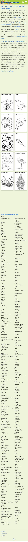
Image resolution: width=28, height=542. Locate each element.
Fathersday (17, 413)
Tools (2, 340)
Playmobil (16, 359)
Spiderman (3, 500)
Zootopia (3, 416)
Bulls (2, 230)
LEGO (2, 320)
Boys (2, 309)
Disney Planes (4, 370)
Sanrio (15, 318)
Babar (2, 441)
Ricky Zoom (4, 332)
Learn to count (4, 426)
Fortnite (16, 232)
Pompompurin (17, 472)
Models (16, 312)
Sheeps (3, 294)
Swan (2, 300)
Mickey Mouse (4, 387)
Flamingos (3, 260)
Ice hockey (16, 389)
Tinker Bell (3, 409)
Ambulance (17, 499)
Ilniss (15, 348)
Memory (3, 430)
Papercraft (16, 377)
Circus (15, 339)
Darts (15, 387)
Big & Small (17, 442)
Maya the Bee (4, 473)
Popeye (3, 346)
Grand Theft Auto (18, 235)
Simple (16, 480)
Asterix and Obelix (5, 344)
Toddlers (16, 436)
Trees (15, 286)
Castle (15, 336)
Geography (17, 258)
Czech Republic (18, 264)
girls (17, 29)
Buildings (16, 334)
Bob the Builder (18, 447)
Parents (3, 531)
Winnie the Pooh (5, 414)
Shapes (16, 477)
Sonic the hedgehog (19, 253)
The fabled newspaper (19, 488)
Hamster (3, 269)
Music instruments (18, 354)
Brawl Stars (17, 226)
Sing (2, 495)
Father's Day (22, 23)
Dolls (15, 298)
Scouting (16, 364)
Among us (16, 221)
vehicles (20, 17)
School (16, 362)
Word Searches (4, 434)
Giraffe (2, 264)
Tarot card (16, 365)
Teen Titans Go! (4, 506)
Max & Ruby (17, 462)
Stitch (2, 505)
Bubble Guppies (5, 445)
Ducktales (3, 453)
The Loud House (5, 513)
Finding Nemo (4, 375)
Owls (2, 283)
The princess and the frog (7, 408)
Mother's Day (14, 23)
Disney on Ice (17, 340)
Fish (2, 258)
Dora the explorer (18, 455)
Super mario (17, 256)
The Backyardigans (18, 486)
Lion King (3, 386)
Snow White (4, 400)
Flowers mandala (18, 327)
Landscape (17, 275)
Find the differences (5, 424)
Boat (15, 502)
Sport (15, 381)
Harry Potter (4, 458)
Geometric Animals (5, 263)
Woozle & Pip (17, 494)
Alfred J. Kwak (4, 439)
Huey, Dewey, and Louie (6, 379)
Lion (2, 277)
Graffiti (2, 317)
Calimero (16, 451)
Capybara (3, 236)
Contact (3, 535)
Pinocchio (3, 392)
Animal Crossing (18, 223)
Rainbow (16, 282)
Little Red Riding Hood (6, 467)
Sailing (16, 392)
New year (16, 421)
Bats (2, 225)
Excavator (16, 507)
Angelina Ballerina (18, 437)
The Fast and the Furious (7, 339)
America (16, 260)
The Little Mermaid (5, 406)
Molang (16, 467)
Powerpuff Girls (18, 314)
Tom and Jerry (4, 521)
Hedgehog (3, 271)
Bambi (2, 362)
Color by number (5, 421)
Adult (2, 216)
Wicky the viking (5, 524)
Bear (2, 227)
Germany (16, 272)
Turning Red (4, 412)
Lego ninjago (4, 323)
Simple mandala (18, 328)
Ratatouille (3, 488)
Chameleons (4, 239)
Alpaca (2, 223)
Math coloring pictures (6, 427)
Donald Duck (4, 373)
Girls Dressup (17, 301)
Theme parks (17, 368)
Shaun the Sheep (18, 478)
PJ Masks (3, 486)
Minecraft (16, 243)
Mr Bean (3, 477)
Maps (15, 277)
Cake (15, 295)
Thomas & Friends (18, 491)
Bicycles (16, 501)
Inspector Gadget (5, 461)
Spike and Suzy (4, 347)
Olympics (16, 422)
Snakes (3, 297)
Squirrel (3, 299)
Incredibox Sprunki (18, 238)
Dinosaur (3, 247)
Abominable (4, 437)
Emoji (15, 342)
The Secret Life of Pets (6, 514)
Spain (15, 283)
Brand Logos (17, 332)
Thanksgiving (17, 429)
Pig (2, 289)
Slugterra (3, 497)
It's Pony (3, 462)
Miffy (15, 464)
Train (15, 521)
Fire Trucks (17, 509)
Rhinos (2, 291)
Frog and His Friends (19, 458)
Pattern (16, 356)
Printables (17, 372)
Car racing (16, 386)
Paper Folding (17, 374)
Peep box (16, 379)
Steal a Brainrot (18, 254)
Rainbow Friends (18, 248)
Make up (16, 309)
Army (2, 310)
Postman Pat (17, 473)
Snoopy (16, 481)
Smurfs (2, 499)
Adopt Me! (16, 220)
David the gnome (5, 450)
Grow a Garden (18, 237)
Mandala (16, 322)
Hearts (16, 303)
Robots (2, 336)
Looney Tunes (4, 469)
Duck (2, 255)
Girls (15, 289)
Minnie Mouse (4, 389)
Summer (16, 427)
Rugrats (3, 489)
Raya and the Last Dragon (7, 397)
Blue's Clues (17, 445)
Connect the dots (5, 423)
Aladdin (3, 359)
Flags (15, 267)
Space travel (4, 337)
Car (15, 506)
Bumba (16, 450)
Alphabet (3, 419)
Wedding (16, 432)
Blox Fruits (16, 224)
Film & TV (3, 436)
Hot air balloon (17, 512)
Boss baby (3, 444)
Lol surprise (17, 307)
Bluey (2, 442)
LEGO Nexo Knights (5, 321)
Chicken (3, 241)
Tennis (15, 400)
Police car (16, 516)
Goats (2, 266)
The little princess (18, 489)
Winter (15, 433)
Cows (2, 242)
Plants (15, 280)
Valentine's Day (18, 430)
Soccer (16, 393)
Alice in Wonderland (5, 361)
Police (2, 331)
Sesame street (17, 475)
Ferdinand (3, 456)
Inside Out (3, 383)
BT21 (15, 448)
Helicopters (17, 510)
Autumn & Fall (17, 405)
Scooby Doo (4, 491)
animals (14, 17)
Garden (16, 346)
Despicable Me (4, 452)
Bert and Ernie (17, 440)
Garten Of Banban (18, 234)
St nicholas (17, 426)
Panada (3, 285)
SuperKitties (4, 401)
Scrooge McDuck (5, 398)
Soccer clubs (17, 395)
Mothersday (17, 419)
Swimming (16, 398)
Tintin (2, 350)
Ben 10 (2, 312)
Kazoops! (3, 464)
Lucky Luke (3, 470)
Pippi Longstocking (5, 484)
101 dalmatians (4, 354)
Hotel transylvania (5, 459)
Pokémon (16, 245)
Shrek (2, 492)
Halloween (17, 26)
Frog (2, 261)
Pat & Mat (3, 481)
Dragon (2, 253)
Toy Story (3, 411)
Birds (2, 228)
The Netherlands (18, 285)
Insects (2, 274)
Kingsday (16, 418)
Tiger (2, 302)
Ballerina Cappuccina (19, 290)
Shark (2, 292)
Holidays (16, 416)
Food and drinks (18, 345)
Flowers (16, 269)
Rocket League (18, 251)
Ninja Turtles (4, 480)
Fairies (16, 300)
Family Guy (3, 455)
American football (18, 382)
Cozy (15, 296)
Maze (2, 429)
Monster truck (17, 513)
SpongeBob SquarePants (7, 502)
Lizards (2, 278)
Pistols (2, 329)
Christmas (8, 24)
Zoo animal (3, 307)
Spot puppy (17, 483)
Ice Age (3, 381)
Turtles (2, 303)
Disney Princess (5, 372)
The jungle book (5, 405)
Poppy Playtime (18, 246)
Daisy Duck (3, 368)
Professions (17, 361)
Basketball (16, 384)
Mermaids (16, 310)
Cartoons (3, 343)
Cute (15, 453)
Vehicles (16, 496)
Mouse (2, 282)
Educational (4, 418)
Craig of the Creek (5, 448)
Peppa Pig (16, 470)
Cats (2, 238)
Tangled (3, 403)
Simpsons (3, 494)
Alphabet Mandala (18, 324)
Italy (15, 274)
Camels (3, 234)
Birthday (16, 407)
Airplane (16, 498)
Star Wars (3, 503)
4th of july (16, 404)
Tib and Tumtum (18, 492)
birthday (8, 23)
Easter (2, 24)
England (16, 266)
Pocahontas (4, 395)
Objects (16, 469)
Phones (16, 357)
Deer (2, 245)
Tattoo (15, 367)
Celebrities (16, 337)
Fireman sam (17, 456)
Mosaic (16, 353)
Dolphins (3, 250)
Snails (2, 296)
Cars (2, 365)
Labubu (16, 304)
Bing (15, 444)
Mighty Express (18, 466)
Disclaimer (4, 533)
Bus (15, 504)
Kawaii (16, 350)
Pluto (2, 394)
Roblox (16, 249)
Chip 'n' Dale (4, 367)
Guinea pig (3, 267)
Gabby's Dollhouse (18, 459)
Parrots (2, 286)
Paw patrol (3, 483)
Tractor (16, 518)
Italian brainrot (4, 318)
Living (15, 351)
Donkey (3, 252)
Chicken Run (4, 447)
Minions (3, 475)
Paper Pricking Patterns (19, 375)
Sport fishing (17, 397)
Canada (16, 263)
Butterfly (3, 233)
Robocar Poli (4, 334)
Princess (16, 315)
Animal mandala (18, 325)
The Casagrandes (5, 511)
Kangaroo (3, 275)
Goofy (2, 378)
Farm (15, 343)
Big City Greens (4, 364)
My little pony (4, 478)
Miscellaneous (18, 331)
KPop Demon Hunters (6, 466)
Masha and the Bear (5, 472)
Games (16, 216)
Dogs (2, 249)
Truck (15, 523)
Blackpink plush (18, 293)
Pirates (2, 328)
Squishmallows (17, 484)
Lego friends (17, 306)
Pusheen (16, 317)
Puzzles (3, 432)
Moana (2, 390)
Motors (16, 515)
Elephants (3, 256)
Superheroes (4, 349)
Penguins (3, 288)
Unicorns (3, 305)
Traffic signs (17, 520)
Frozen (2, 376)
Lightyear (3, 384)
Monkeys (3, 280)
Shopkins (16, 320)
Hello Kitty (16, 461)
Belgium (16, 261)
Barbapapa (17, 439)
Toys (15, 370)
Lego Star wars (4, 325)
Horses (2, 272)
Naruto (2, 326)
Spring (15, 424)
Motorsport (16, 390)
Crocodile (3, 244)
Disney (2, 353)
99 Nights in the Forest (19, 218)
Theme (16, 402)
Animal (3, 222)
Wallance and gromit (6, 522)
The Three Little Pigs (6, 516)
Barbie (15, 292)
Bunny (2, 231)
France (16, 271)
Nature (16, 278)
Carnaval (16, 408)
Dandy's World (17, 227)
